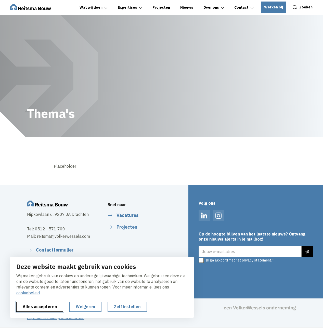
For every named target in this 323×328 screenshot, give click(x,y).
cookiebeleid (28, 292)
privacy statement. (257, 260)
